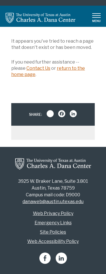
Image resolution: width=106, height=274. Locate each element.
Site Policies (53, 232)
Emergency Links (53, 222)
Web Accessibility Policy (53, 241)
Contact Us (38, 68)
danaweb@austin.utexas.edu (53, 201)
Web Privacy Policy (53, 213)
